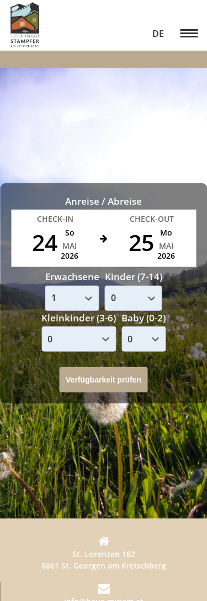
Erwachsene (72, 276)
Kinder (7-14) (133, 276)
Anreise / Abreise (103, 200)
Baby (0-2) (143, 317)
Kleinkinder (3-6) (78, 317)
